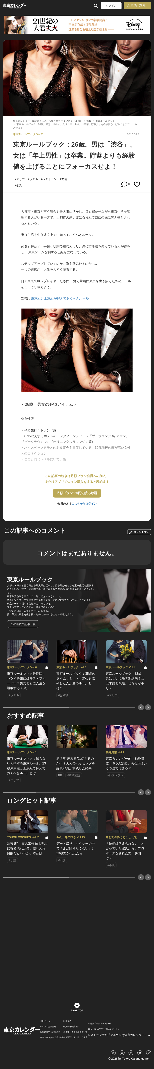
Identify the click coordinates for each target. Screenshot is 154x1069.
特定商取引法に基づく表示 (75, 1037)
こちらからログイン (84, 503)
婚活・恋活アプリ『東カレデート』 (104, 1029)
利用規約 (67, 1021)
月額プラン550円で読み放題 (77, 493)
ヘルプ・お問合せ (48, 1027)
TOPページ (45, 1021)
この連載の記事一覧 (23, 624)
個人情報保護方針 (71, 1027)
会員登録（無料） (137, 5)
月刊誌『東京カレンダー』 (100, 1024)
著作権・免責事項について (75, 1032)
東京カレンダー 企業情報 (51, 1037)
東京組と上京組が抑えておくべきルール (60, 298)
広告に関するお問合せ (50, 1032)
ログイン (111, 5)
